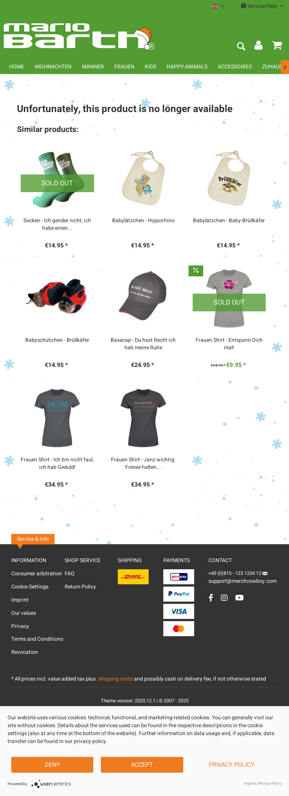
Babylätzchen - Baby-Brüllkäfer (229, 220)
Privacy (20, 626)
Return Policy (80, 587)
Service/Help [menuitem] (262, 6)
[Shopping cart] (276, 47)
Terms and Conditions (37, 639)
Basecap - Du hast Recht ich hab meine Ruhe (143, 344)
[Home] (16, 67)
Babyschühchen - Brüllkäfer (57, 340)
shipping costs (115, 679)
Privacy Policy (231, 764)
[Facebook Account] (210, 598)
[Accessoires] (235, 67)
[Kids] (150, 67)
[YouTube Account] (239, 598)
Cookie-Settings (30, 587)
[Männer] (93, 67)
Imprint (20, 600)
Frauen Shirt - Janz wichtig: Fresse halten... (143, 463)
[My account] (258, 47)
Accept (142, 764)
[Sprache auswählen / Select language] (218, 6)
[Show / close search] (240, 47)
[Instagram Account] (224, 598)
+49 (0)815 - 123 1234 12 (235, 573)
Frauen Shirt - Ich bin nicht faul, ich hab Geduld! (57, 463)
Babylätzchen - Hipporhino (143, 220)
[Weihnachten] (53, 67)
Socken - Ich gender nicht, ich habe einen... (57, 224)
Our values (23, 613)
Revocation (24, 652)
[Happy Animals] (187, 67)
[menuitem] (218, 6)
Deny (52, 764)
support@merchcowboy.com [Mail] (242, 578)
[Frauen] (124, 67)
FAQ (70, 574)
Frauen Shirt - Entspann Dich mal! (229, 344)
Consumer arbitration (36, 574)
